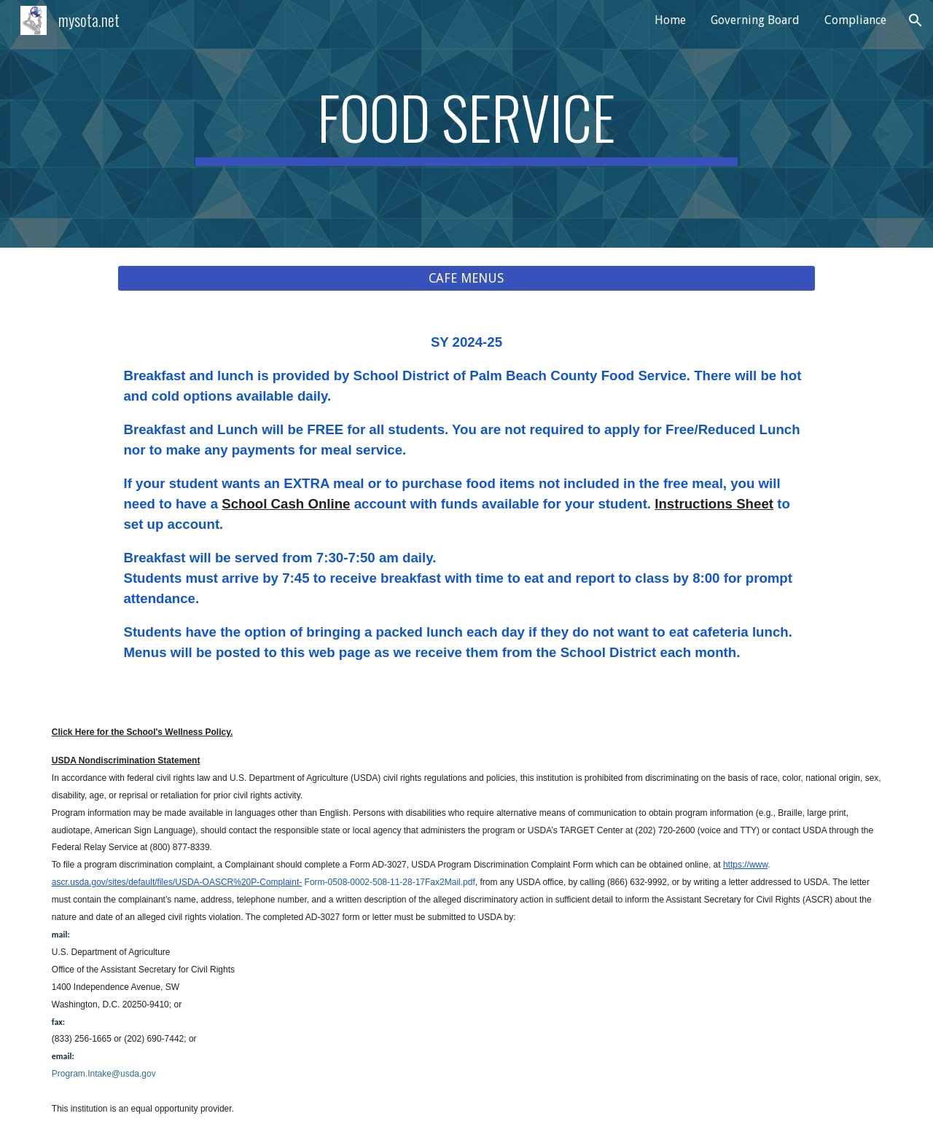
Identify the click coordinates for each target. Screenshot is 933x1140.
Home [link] (670, 20)
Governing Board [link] (755, 20)
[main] (466, 124)
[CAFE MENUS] (466, 278)
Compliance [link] (855, 20)
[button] (915, 20)
